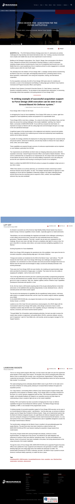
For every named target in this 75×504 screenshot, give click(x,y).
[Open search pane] (71, 5)
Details (62, 225)
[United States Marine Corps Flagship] (9, 4)
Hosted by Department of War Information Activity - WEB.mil (29, 499)
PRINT (62, 48)
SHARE (51, 48)
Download (52, 225)
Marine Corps (11, 483)
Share (71, 225)
